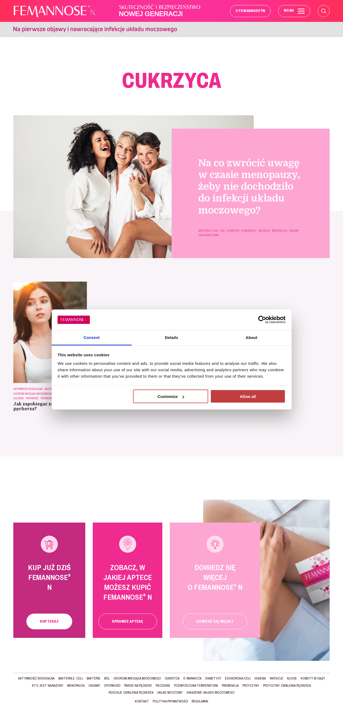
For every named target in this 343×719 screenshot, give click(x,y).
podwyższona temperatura (196, 685)
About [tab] (251, 337)
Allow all (248, 396)
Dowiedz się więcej (214, 621)
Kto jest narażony (47, 685)
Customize (171, 396)
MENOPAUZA (279, 230)
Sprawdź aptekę (127, 621)
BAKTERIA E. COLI (208, 230)
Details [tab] (171, 337)
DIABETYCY (213, 678)
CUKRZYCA (233, 230)
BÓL (222, 230)
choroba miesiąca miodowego (32, 393)
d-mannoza (248, 230)
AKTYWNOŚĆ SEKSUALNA (28, 389)
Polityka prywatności (170, 701)
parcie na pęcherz (138, 685)
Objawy (294, 230)
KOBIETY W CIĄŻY (313, 678)
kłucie (292, 678)
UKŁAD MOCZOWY (208, 235)
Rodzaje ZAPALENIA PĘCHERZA (131, 692)
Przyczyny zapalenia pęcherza (287, 685)
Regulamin (200, 701)
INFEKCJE (264, 230)
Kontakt (142, 701)
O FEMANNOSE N (250, 11)
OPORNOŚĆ (32, 398)
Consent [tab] (91, 337)
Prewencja (48, 398)
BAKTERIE (93, 678)
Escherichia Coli (238, 678)
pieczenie (163, 685)
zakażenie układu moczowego (210, 692)
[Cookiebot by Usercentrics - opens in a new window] (262, 320)
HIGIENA (18, 398)
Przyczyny (251, 685)
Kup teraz (49, 621)
